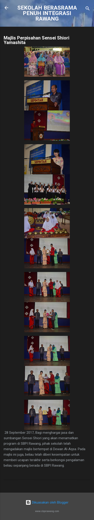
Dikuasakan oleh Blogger (47, 502)
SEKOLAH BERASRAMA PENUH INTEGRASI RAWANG (47, 13)
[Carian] (87, 9)
